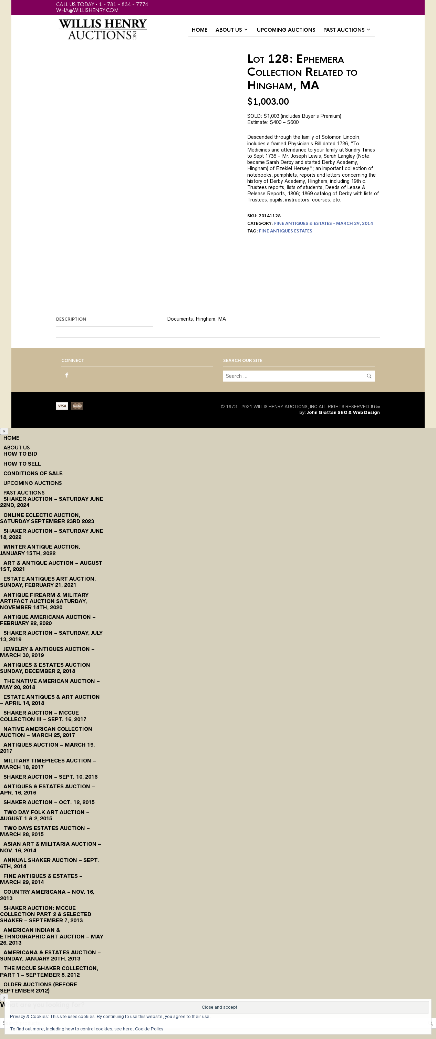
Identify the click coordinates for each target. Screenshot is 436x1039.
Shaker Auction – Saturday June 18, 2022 (51, 534)
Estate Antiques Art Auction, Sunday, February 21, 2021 (48, 582)
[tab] (104, 319)
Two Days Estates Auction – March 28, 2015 (45, 831)
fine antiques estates (285, 231)
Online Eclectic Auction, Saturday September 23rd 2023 (47, 518)
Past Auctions (343, 30)
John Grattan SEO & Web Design (343, 412)
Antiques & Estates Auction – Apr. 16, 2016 (47, 789)
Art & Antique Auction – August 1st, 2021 (51, 566)
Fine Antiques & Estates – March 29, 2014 (41, 879)
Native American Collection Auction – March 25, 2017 (46, 732)
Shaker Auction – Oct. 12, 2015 (49, 802)
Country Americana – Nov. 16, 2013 (47, 895)
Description (71, 319)
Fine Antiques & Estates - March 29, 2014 (323, 223)
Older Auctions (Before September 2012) (38, 987)
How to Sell (22, 464)
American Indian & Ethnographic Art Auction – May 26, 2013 (51, 936)
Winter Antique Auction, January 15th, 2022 (40, 550)
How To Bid (20, 454)
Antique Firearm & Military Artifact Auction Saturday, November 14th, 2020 (44, 601)
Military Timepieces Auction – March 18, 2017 (48, 764)
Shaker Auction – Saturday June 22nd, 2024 (51, 502)
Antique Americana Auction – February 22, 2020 (48, 620)
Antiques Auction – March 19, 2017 (47, 748)
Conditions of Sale (33, 473)
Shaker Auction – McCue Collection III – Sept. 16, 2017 (43, 716)
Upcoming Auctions (286, 30)
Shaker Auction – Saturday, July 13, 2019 (51, 636)
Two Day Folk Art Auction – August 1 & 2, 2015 (45, 815)
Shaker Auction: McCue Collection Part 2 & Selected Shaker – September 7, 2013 (45, 914)
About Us (229, 30)
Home (199, 30)
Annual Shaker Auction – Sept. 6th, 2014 (49, 863)
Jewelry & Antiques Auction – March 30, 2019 (47, 652)
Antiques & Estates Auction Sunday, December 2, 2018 (45, 668)
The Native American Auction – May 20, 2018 (50, 684)
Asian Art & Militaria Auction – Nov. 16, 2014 (50, 847)
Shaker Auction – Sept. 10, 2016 (50, 777)
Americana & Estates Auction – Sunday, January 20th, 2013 (50, 955)
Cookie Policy (149, 1028)
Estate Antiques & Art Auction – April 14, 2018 (50, 700)
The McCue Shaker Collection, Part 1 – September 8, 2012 (49, 971)
